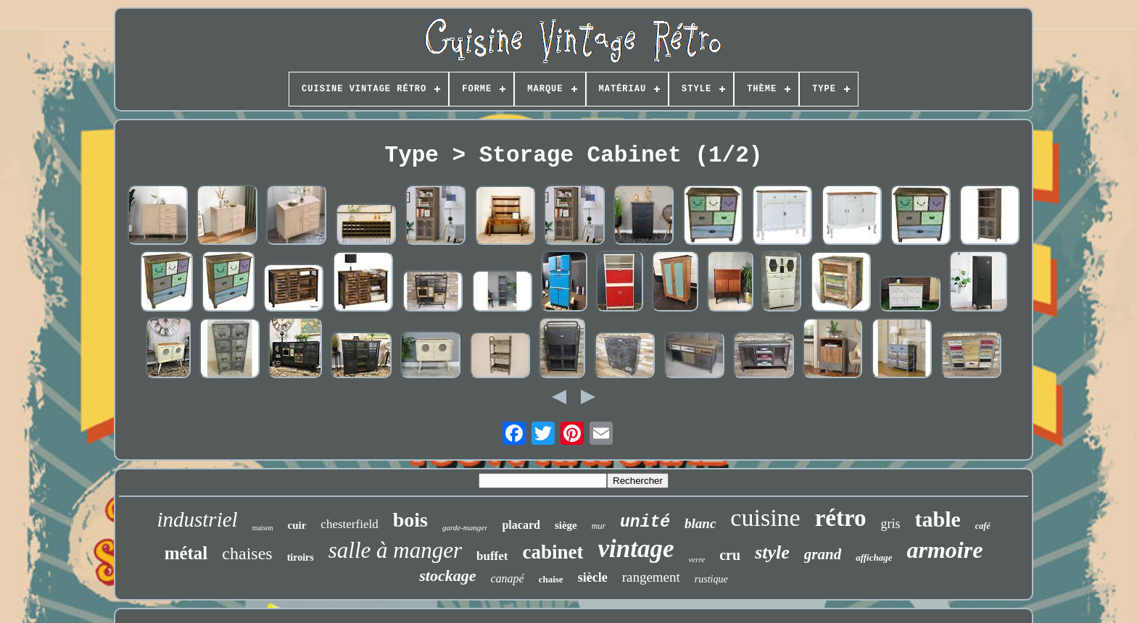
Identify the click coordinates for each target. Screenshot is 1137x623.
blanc (700, 523)
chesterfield (349, 524)
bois (410, 520)
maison (262, 528)
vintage (636, 549)
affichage (874, 557)
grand (822, 554)
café (983, 526)
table (938, 519)
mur (598, 526)
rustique (711, 579)
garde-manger (465, 527)
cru (729, 555)
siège (566, 525)
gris (891, 524)
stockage (447, 575)
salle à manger (395, 550)
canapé (507, 578)
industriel (197, 519)
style (772, 552)
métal (186, 553)
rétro (841, 518)
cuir (297, 525)
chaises (247, 553)
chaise (551, 579)
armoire (944, 550)
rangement (651, 577)
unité (645, 522)
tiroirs (300, 557)
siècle (593, 577)
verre (696, 559)
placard (520, 525)
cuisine (765, 517)
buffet (492, 556)
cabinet (552, 552)
